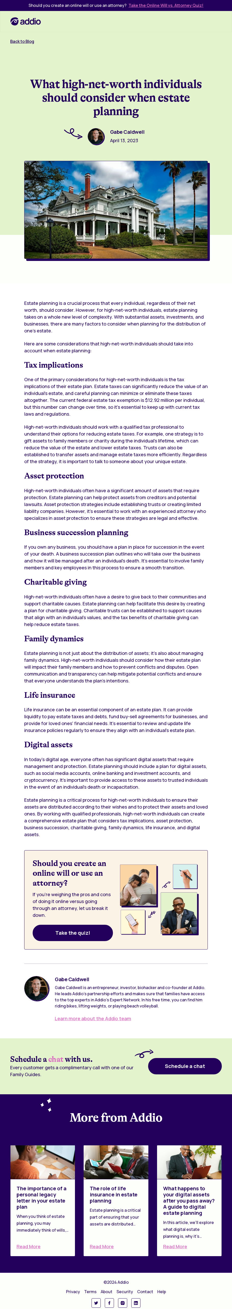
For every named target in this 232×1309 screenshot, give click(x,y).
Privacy (73, 1291)
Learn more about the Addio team (93, 1018)
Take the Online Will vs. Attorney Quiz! (165, 5)
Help (161, 1291)
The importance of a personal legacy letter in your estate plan (42, 1197)
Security (125, 1291)
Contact (145, 1291)
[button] (216, 21)
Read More (29, 1246)
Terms (90, 1291)
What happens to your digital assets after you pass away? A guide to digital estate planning (189, 1200)
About (106, 1291)
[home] (25, 21)
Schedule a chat (185, 1066)
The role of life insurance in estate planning (113, 1194)
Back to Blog (22, 41)
